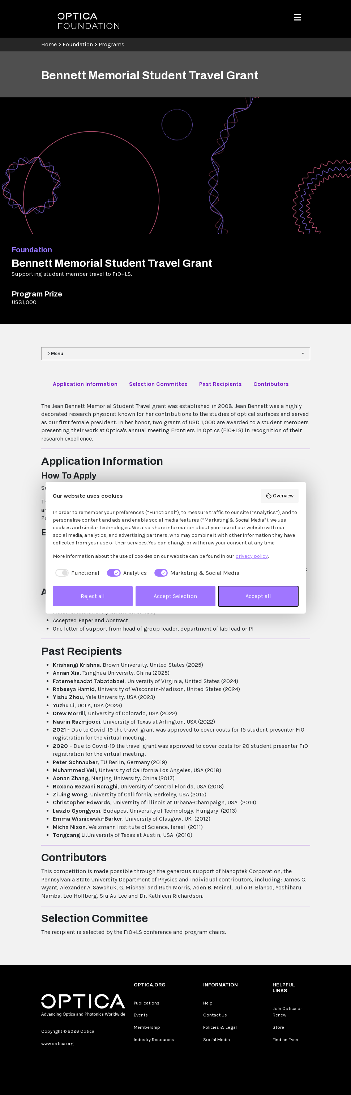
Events (141, 1015)
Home (49, 44)
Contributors (271, 383)
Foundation (78, 44)
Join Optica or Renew (287, 1012)
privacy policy (251, 556)
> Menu (55, 353)
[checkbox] (76, 573)
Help (208, 1003)
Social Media (216, 1039)
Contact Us (215, 1015)
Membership (147, 1027)
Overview (280, 496)
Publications (146, 1003)
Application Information (85, 383)
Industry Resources (154, 1039)
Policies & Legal (220, 1027)
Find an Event (286, 1039)
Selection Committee (158, 383)
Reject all (93, 596)
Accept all (258, 596)
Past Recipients (220, 383)
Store (278, 1027)
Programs (111, 44)
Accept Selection (175, 596)
